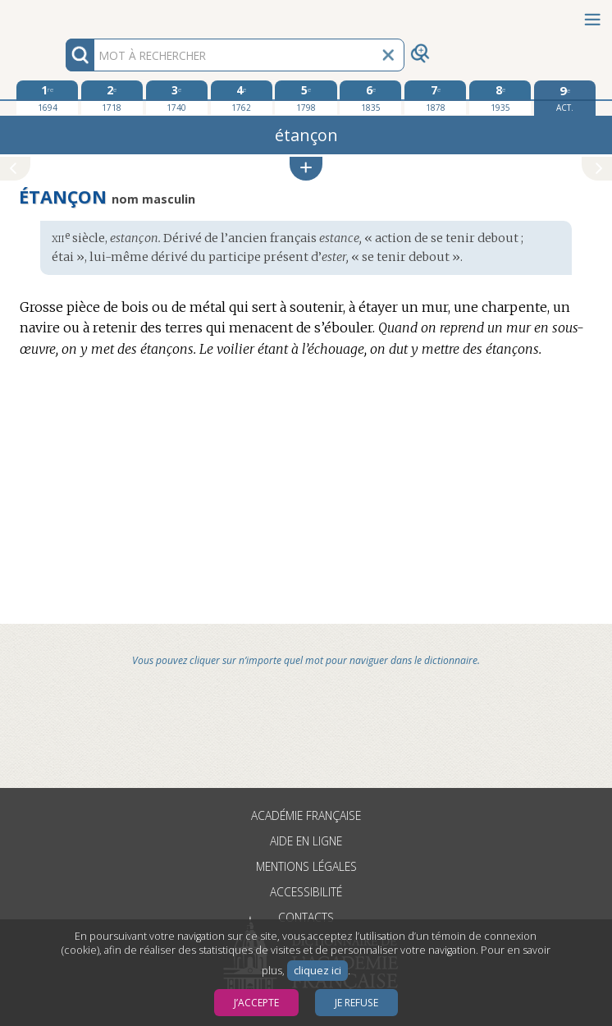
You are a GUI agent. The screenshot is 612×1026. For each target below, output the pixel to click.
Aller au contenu (64, 14)
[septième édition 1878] (435, 97)
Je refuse (356, 1003)
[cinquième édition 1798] (305, 97)
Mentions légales (306, 866)
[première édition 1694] (47, 97)
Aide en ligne (306, 841)
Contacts (306, 917)
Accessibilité (306, 892)
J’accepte (256, 1003)
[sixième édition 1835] (370, 97)
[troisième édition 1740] (177, 97)
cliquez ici (317, 971)
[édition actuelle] (565, 98)
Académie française (306, 815)
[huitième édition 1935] (500, 97)
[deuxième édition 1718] (112, 97)
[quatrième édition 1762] (241, 97)
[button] (306, 169)
